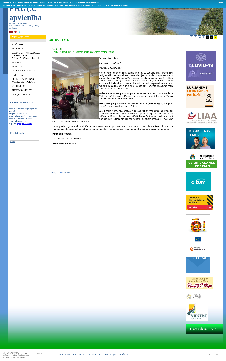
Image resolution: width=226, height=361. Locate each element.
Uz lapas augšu (66, 172)
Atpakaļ (52, 172)
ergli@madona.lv (24, 123)
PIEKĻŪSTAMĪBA (67, 355)
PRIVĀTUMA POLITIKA (90, 355)
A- (191, 37)
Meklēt (12, 142)
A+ (199, 37)
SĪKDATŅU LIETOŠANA (117, 355)
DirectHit (219, 355)
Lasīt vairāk (218, 2)
